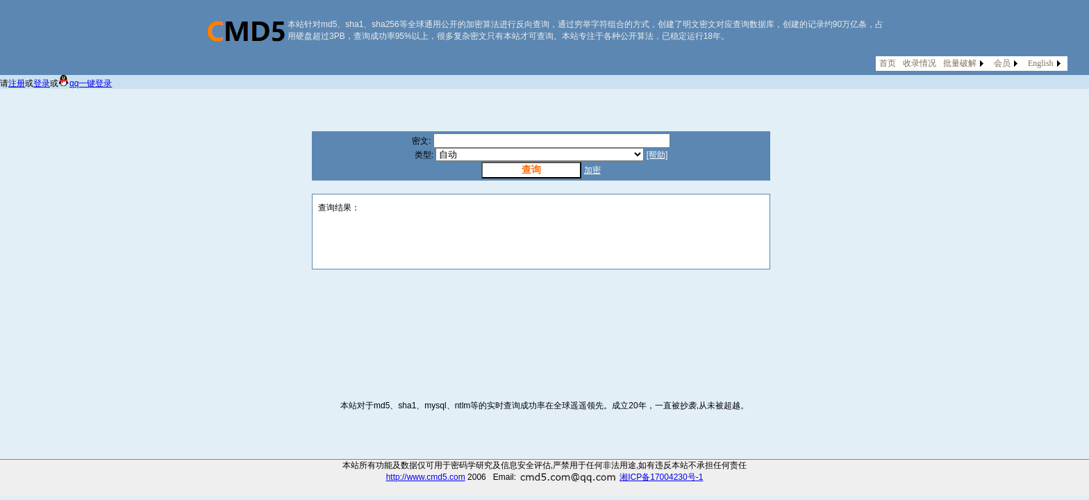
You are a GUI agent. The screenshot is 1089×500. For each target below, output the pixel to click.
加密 (592, 170)
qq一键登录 (85, 83)
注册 (16, 83)
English (1041, 63)
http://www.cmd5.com (425, 477)
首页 (887, 63)
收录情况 (919, 63)
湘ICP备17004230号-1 (661, 477)
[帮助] (657, 155)
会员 (1002, 63)
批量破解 (959, 63)
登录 (41, 83)
